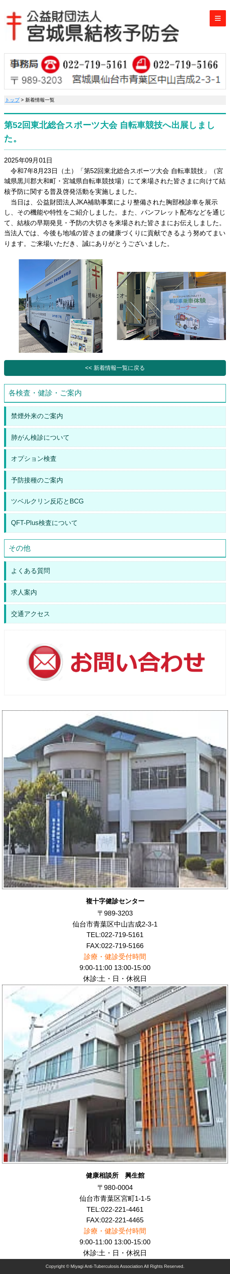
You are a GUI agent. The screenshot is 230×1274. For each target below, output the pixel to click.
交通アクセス (30, 613)
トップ (12, 100)
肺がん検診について (40, 437)
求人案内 (24, 592)
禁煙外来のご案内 (37, 415)
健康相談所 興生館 (115, 1175)
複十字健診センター (115, 901)
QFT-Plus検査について (44, 522)
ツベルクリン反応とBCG (47, 501)
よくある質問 (30, 570)
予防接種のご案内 (37, 480)
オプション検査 (34, 458)
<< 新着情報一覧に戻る (115, 368)
